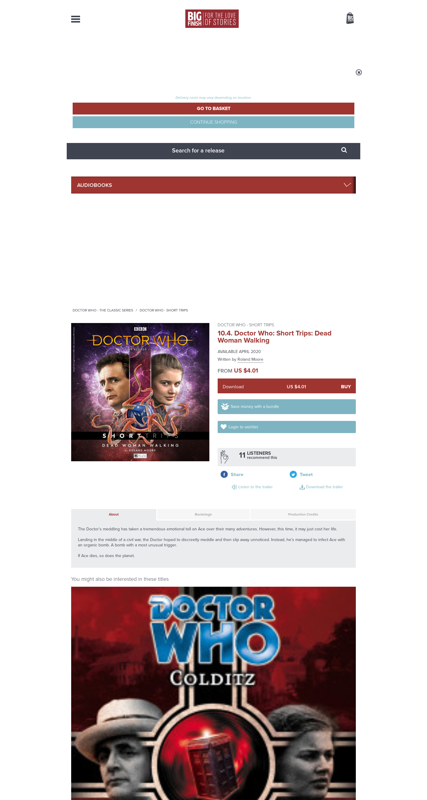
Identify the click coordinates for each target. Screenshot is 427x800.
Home (106, 76)
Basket (346, 18)
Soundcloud (318, 518)
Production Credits (273, 251)
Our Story (348, 734)
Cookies (172, 784)
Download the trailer (318, 207)
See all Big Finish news (325, 576)
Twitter (257, 518)
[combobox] (302, 34)
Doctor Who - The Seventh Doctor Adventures (247, 398)
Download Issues (342, 744)
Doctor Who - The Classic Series (176, 76)
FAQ (352, 739)
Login (323, 4)
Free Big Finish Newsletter (7, 132)
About (309, 47)
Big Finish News (98, 575)
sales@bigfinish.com (171, 739)
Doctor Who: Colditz (97, 406)
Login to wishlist (331, 174)
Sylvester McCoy (98, 413)
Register (342, 4)
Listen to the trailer (317, 200)
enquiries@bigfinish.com (225, 739)
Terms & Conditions (196, 784)
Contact (343, 47)
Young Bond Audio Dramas (164, 586)
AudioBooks (103, 47)
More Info (102, 458)
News (237, 47)
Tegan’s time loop (149, 645)
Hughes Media (102, 791)
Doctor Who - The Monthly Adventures (92, 398)
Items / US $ (318, 19)
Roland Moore (250, 122)
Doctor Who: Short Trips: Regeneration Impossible (310, 484)
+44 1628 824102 (177, 734)
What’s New (199, 47)
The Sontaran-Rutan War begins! (306, 650)
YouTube (292, 518)
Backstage (171, 251)
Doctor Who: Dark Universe (316, 409)
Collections (152, 47)
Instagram (274, 518)
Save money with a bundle (261, 174)
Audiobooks (128, 76)
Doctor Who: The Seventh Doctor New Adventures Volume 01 (247, 412)
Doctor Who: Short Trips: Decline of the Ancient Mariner (179, 479)
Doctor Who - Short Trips (238, 76)
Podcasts (272, 47)
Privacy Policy (83, 544)
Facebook (240, 518)
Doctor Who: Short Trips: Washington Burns (170, 408)
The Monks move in (298, 586)
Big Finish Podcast (279, 523)
